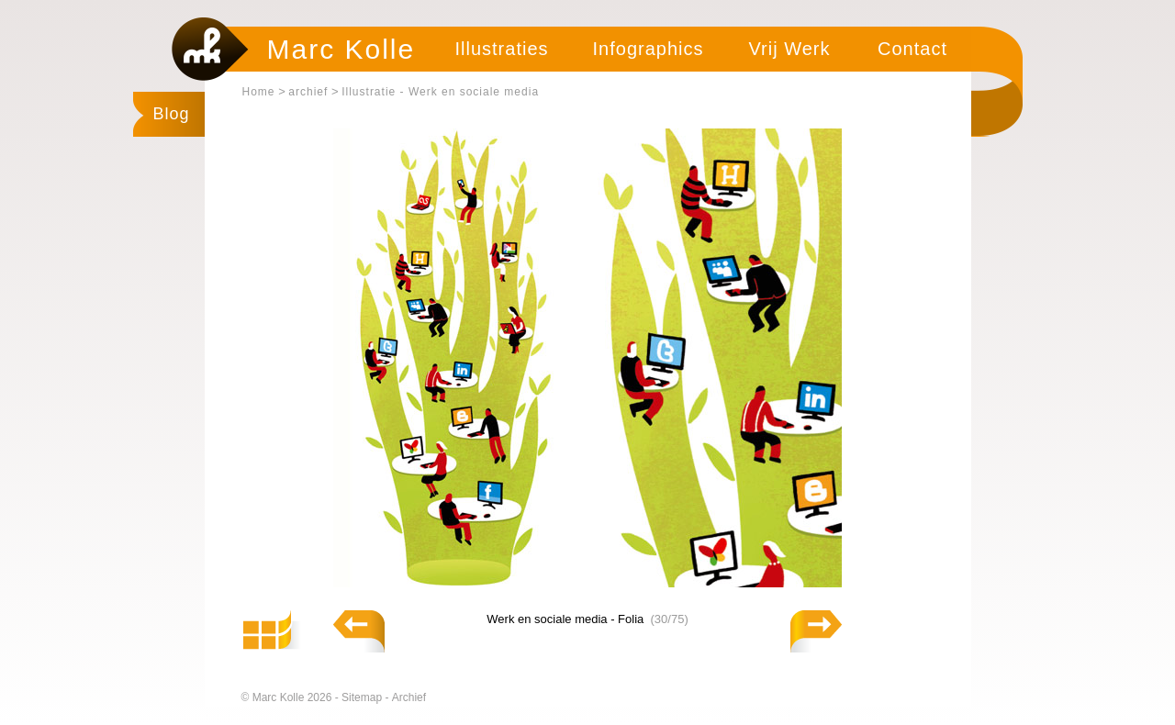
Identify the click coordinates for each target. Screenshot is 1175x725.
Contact (912, 49)
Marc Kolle (341, 49)
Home (258, 91)
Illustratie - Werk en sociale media (440, 91)
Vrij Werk (790, 49)
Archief (409, 697)
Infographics (648, 49)
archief (308, 91)
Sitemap (363, 697)
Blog (171, 114)
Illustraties (501, 49)
